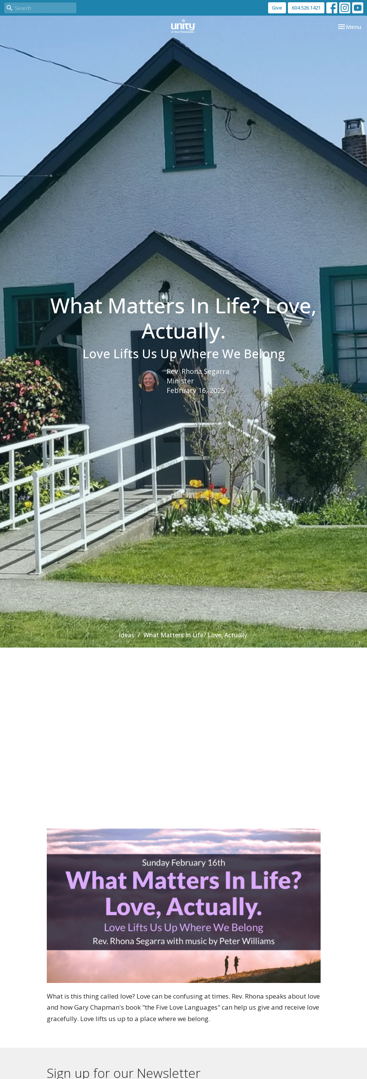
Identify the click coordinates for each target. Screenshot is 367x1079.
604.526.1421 (306, 7)
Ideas (126, 635)
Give (277, 7)
